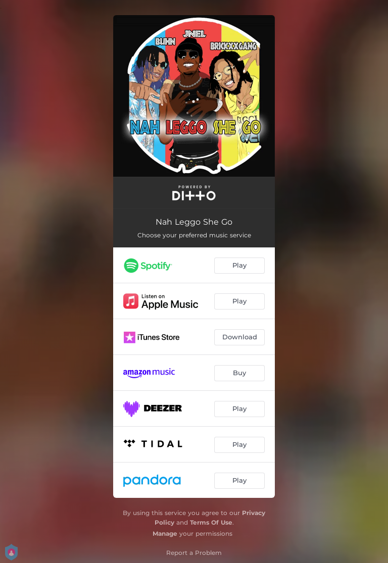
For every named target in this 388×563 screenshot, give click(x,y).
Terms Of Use (211, 522)
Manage (165, 533)
